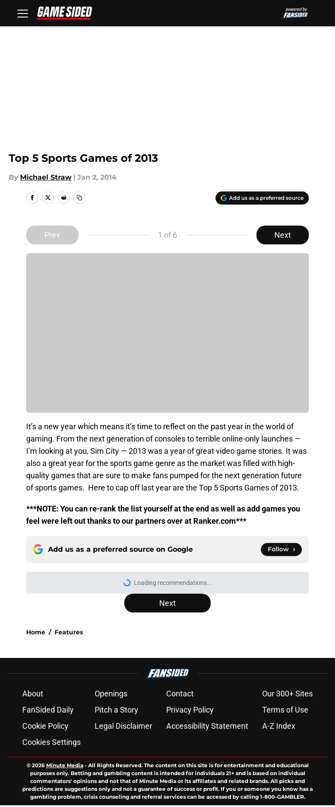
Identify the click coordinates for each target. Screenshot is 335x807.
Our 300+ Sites (287, 693)
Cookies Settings (51, 742)
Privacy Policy (190, 709)
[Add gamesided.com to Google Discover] (262, 198)
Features (69, 632)
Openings (111, 693)
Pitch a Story (116, 709)
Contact (180, 693)
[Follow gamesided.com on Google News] (281, 549)
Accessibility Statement (207, 725)
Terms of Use (285, 709)
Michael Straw (46, 177)
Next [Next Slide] (282, 235)
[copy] (79, 197)
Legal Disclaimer (123, 725)
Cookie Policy (45, 725)
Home (35, 632)
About (32, 693)
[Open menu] (22, 13)
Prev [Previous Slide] (52, 235)
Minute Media (64, 765)
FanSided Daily (48, 709)
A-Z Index (278, 725)
